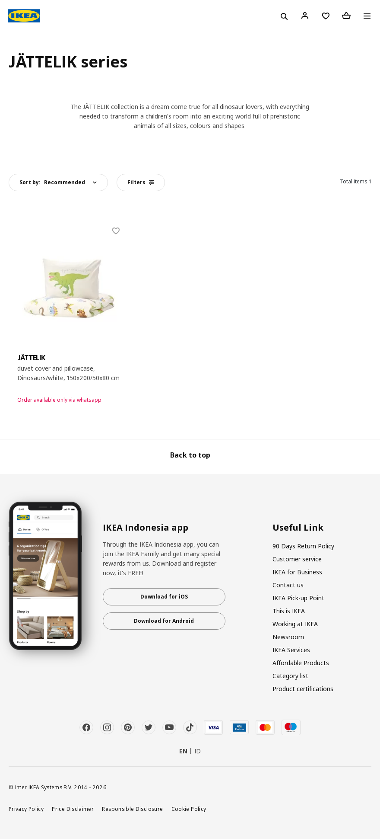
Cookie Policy (188, 808)
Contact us (288, 585)
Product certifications (302, 689)
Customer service (297, 559)
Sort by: (52, 182)
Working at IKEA (295, 624)
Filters (140, 182)
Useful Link (297, 527)
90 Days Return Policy (303, 546)
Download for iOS (164, 596)
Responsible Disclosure (132, 808)
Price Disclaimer (73, 808)
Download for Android (164, 620)
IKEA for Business (297, 572)
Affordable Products (300, 663)
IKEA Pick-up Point (298, 598)
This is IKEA (288, 611)
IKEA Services (291, 650)
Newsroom (288, 637)
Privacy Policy (26, 808)
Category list (290, 676)
